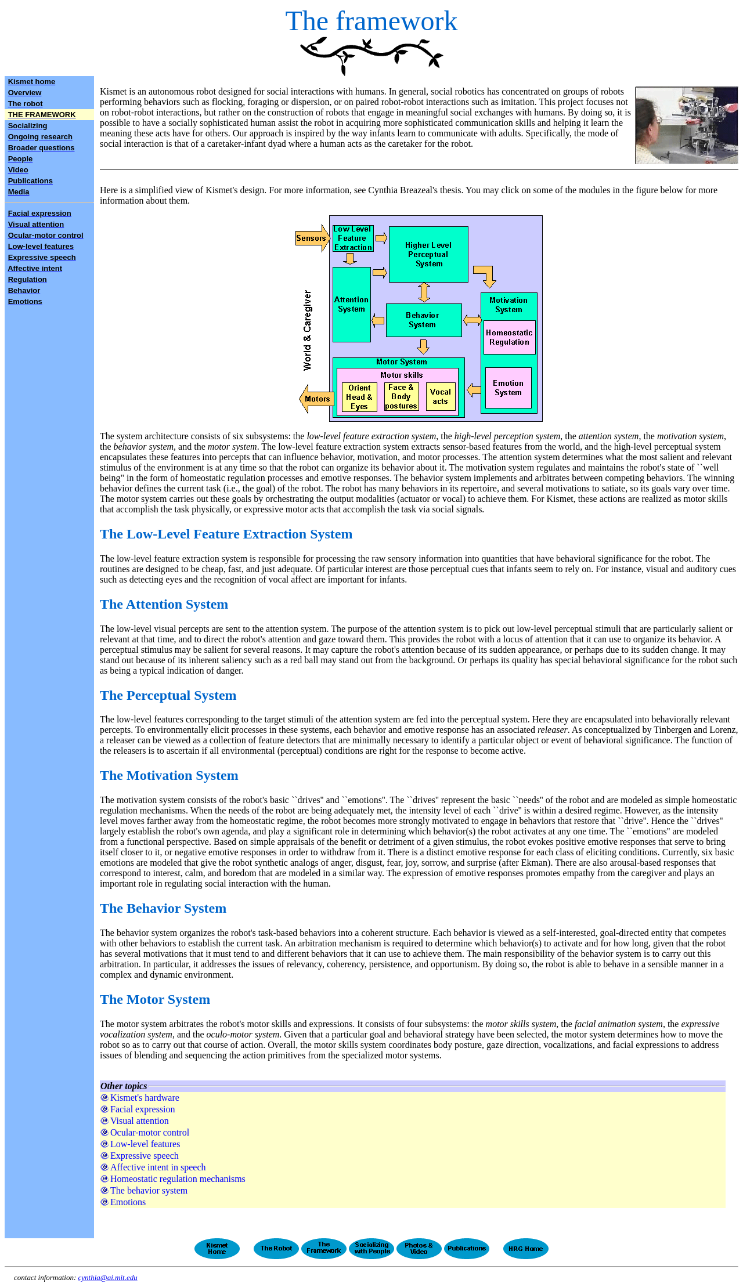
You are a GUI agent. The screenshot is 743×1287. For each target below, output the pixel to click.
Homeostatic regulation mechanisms (178, 1179)
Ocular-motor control (149, 1132)
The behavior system (148, 1190)
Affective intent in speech (158, 1167)
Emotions (128, 1202)
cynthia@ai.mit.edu (108, 1277)
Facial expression (142, 1109)
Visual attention (139, 1121)
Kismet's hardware (144, 1097)
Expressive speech (144, 1156)
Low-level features (145, 1144)
